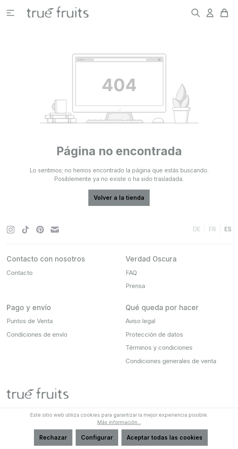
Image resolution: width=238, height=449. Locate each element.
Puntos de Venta (30, 321)
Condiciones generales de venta (171, 361)
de (196, 228)
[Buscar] (196, 13)
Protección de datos (154, 334)
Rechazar (53, 437)
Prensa (135, 286)
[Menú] (10, 13)
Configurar (97, 437)
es (228, 228)
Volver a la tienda (119, 197)
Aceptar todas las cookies (164, 437)
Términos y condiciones (159, 347)
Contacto (20, 273)
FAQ (131, 273)
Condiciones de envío (37, 334)
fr (212, 228)
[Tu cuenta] (210, 13)
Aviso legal (140, 321)
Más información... (119, 422)
